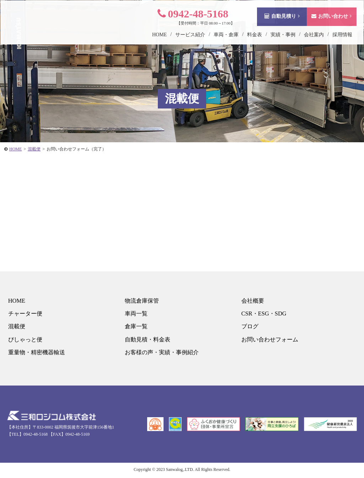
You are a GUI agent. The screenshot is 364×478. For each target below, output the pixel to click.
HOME (16, 301)
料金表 (247, 41)
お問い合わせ (325, 23)
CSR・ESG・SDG (263, 314)
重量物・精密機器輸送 (37, 353)
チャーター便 (25, 314)
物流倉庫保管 (142, 301)
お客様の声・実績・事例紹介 (163, 353)
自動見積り (275, 23)
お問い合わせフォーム (270, 340)
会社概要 (252, 301)
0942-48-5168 (186, 20)
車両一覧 (136, 314)
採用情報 (336, 41)
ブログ (249, 327)
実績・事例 (276, 41)
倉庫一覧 (136, 327)
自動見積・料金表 (148, 340)
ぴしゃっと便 (25, 340)
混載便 (16, 327)
